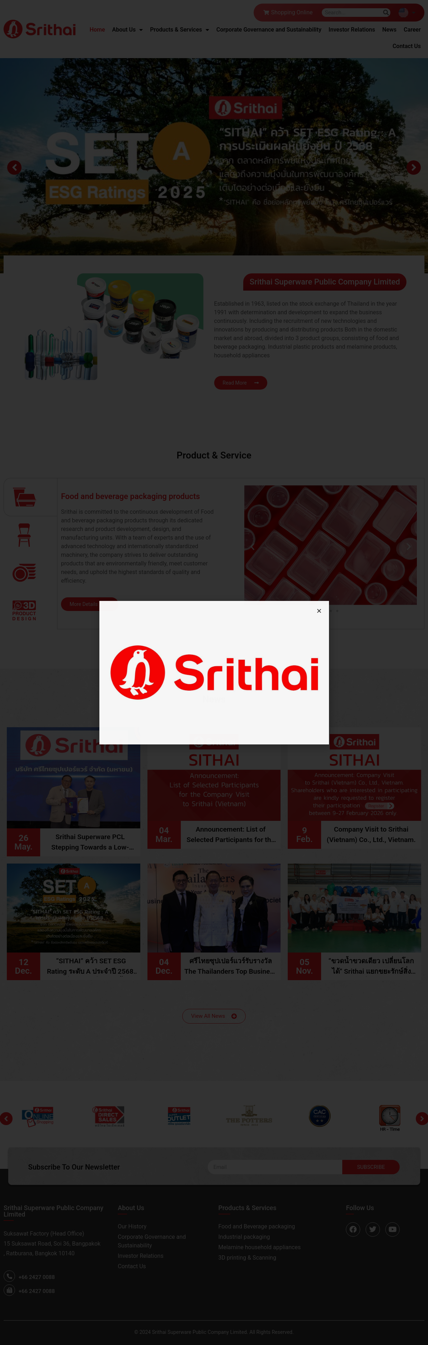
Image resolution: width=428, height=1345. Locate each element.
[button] (319, 610)
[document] (214, 672)
